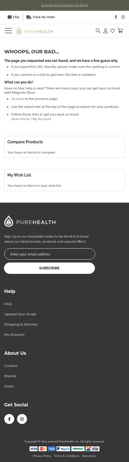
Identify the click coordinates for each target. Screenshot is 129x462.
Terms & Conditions (66, 455)
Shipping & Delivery (21, 324)
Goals (9, 386)
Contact (11, 366)
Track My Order (40, 17)
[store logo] (34, 30)
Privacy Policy (42, 455)
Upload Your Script (20, 314)
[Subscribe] (49, 268)
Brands (10, 376)
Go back (17, 99)
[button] (113, 30)
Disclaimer (89, 455)
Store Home (20, 119)
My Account (41, 119)
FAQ (13, 17)
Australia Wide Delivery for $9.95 (64, 5)
